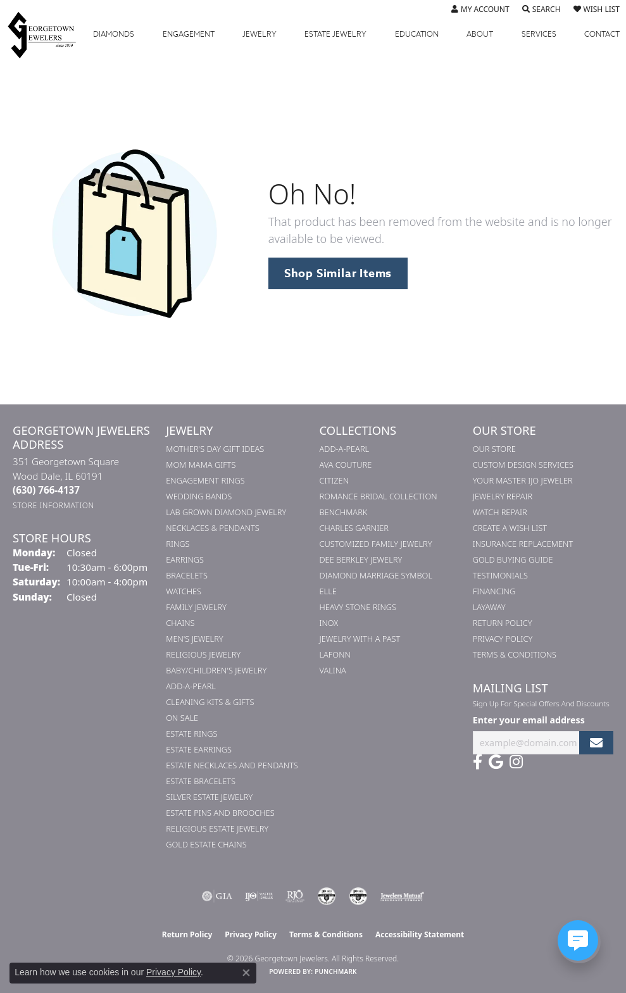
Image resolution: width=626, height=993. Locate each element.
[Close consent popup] (246, 973)
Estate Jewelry (335, 34)
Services (539, 34)
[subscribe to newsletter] (596, 742)
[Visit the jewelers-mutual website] (402, 896)
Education (417, 34)
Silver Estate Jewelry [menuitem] (209, 797)
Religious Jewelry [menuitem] (203, 654)
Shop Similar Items (338, 273)
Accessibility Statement (419, 934)
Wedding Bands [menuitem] (199, 496)
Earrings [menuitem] (185, 559)
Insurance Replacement (523, 543)
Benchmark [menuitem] (344, 512)
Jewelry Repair (502, 496)
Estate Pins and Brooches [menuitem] (220, 812)
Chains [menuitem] (180, 622)
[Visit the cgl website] (358, 896)
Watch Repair (500, 512)
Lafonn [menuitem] (335, 654)
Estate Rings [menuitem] (191, 733)
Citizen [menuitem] (334, 480)
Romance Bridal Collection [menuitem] (378, 496)
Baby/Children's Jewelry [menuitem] (216, 670)
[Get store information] (53, 505)
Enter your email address (529, 720)
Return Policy (502, 622)
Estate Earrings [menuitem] (199, 749)
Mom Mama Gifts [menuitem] (200, 464)
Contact (602, 34)
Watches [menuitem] (183, 591)
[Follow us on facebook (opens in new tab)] (477, 762)
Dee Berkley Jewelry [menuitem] (361, 559)
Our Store (494, 448)
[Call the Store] (46, 490)
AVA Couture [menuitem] (346, 464)
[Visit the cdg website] (326, 896)
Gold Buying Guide (513, 559)
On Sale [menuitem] (182, 717)
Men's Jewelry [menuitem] (194, 638)
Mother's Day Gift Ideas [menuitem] (215, 448)
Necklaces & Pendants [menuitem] (213, 528)
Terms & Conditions (514, 654)
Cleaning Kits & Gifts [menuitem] (210, 702)
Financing (494, 591)
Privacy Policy (503, 638)
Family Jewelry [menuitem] (196, 607)
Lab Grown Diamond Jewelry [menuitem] (226, 512)
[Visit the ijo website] (259, 896)
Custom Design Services (523, 464)
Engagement (189, 34)
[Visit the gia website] (217, 896)
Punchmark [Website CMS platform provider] (336, 971)
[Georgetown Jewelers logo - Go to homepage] (48, 34)
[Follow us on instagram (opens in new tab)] (516, 762)
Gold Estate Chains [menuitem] (206, 844)
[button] (480, 9)
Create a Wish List (510, 528)
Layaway (489, 607)
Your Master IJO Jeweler (523, 480)
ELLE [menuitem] (328, 591)
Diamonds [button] (113, 34)
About (479, 34)
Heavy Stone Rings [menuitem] (358, 607)
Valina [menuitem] (333, 670)
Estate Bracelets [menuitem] (200, 781)
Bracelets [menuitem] (187, 575)
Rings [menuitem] (177, 543)
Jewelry (259, 34)
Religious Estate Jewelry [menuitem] (217, 828)
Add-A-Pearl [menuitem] (191, 686)
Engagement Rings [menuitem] (205, 480)
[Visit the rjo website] (294, 896)
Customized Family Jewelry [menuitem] (376, 543)
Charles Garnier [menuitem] (354, 528)
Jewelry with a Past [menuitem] (360, 638)
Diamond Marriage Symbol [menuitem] (376, 575)
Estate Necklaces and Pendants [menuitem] (232, 765)
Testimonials (500, 575)
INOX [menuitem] (329, 622)
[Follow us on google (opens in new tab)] (496, 762)
